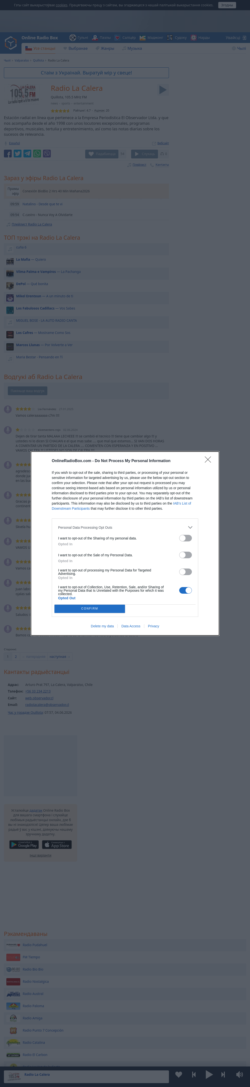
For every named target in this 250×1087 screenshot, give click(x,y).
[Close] (209, 461)
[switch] (185, 538)
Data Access (130, 626)
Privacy (153, 626)
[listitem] (125, 527)
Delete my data (102, 626)
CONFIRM (90, 609)
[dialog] (125, 543)
